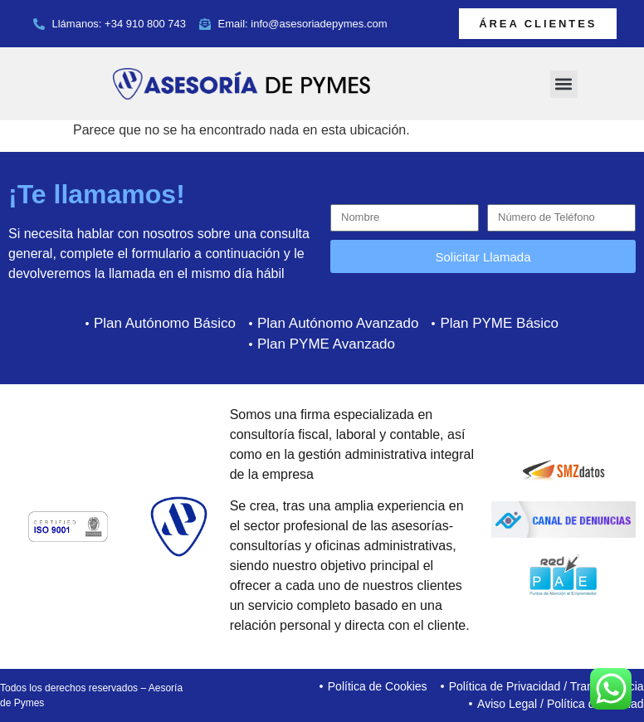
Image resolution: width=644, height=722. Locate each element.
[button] (564, 84)
